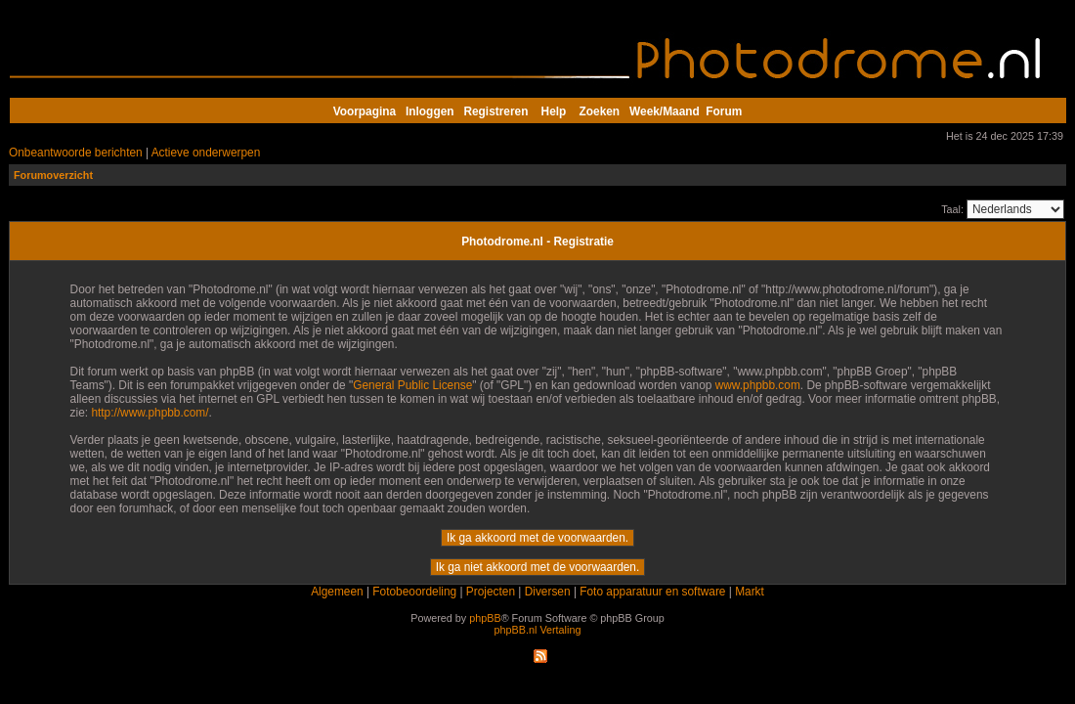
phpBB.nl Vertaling (537, 630)
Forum (724, 111)
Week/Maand (664, 111)
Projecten (490, 591)
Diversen (548, 591)
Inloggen (429, 111)
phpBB (484, 618)
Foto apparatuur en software (652, 591)
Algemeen (337, 591)
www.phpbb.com (757, 385)
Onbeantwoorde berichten (76, 152)
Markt (749, 591)
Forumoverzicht (53, 175)
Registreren (495, 111)
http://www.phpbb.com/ (149, 412)
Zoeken (600, 111)
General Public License (412, 385)
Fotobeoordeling (414, 591)
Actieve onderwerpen (206, 152)
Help (554, 111)
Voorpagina (364, 111)
